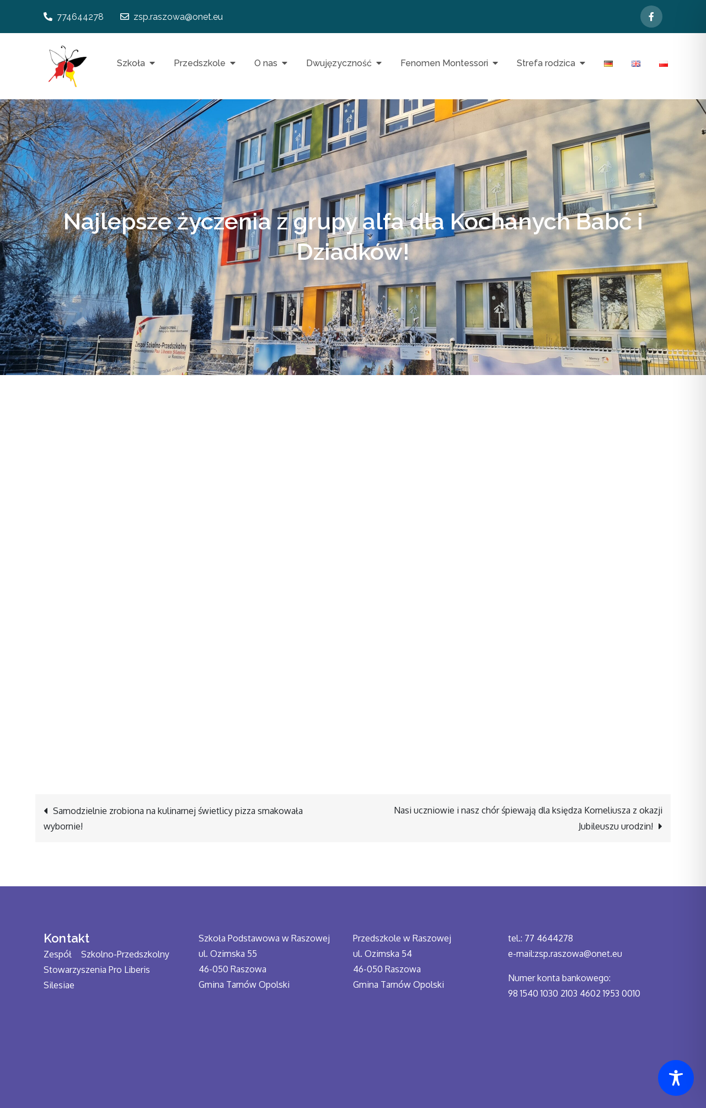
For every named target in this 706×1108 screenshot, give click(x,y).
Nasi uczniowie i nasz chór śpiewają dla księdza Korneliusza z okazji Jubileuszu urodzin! (528, 818)
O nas (265, 63)
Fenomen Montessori (444, 63)
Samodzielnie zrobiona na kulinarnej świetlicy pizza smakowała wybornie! (173, 818)
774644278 (74, 17)
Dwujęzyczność (339, 63)
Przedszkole (200, 63)
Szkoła (131, 63)
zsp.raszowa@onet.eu (171, 17)
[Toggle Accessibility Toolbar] (676, 1078)
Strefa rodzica (546, 63)
